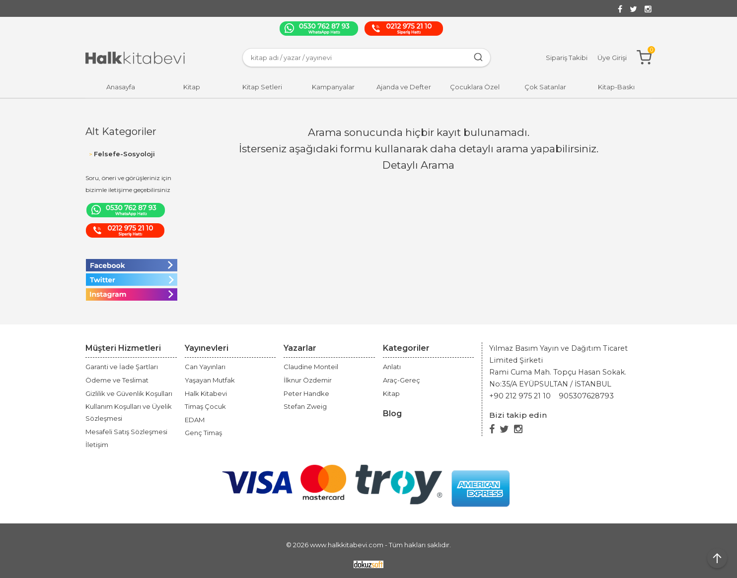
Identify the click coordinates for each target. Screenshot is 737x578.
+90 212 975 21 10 (520, 395)
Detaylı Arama (418, 165)
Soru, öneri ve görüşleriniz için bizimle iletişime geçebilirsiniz (128, 183)
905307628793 (586, 395)
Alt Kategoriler (120, 131)
